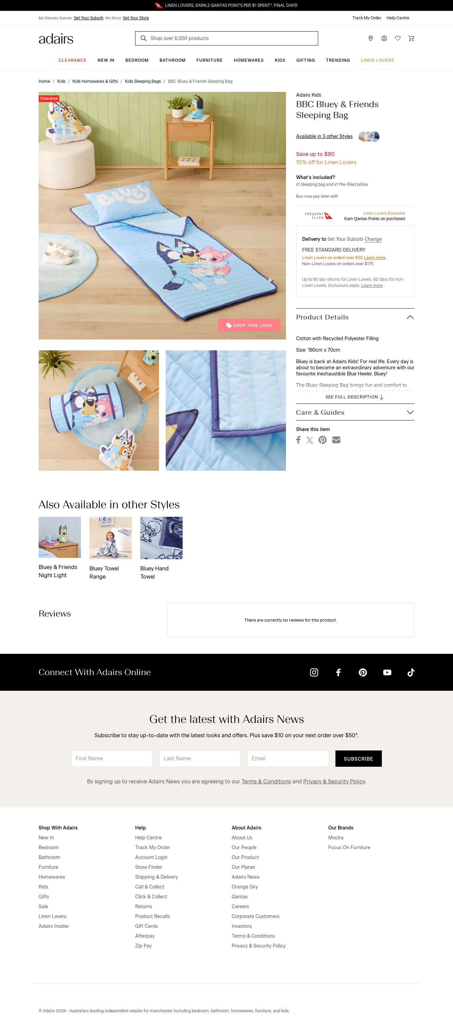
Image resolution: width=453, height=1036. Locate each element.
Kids (280, 60)
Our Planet (243, 867)
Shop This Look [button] (249, 325)
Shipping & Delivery (156, 877)
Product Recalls (152, 916)
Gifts (44, 897)
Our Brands (340, 828)
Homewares (249, 60)
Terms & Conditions (266, 781)
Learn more (375, 257)
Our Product (245, 857)
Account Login (151, 857)
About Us (242, 838)
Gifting (305, 60)
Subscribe (358, 759)
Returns (143, 907)
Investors (242, 926)
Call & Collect (149, 887)
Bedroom (137, 60)
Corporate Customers (256, 916)
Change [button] (373, 239)
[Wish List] (397, 38)
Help (140, 828)
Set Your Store (136, 18)
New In (106, 60)
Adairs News (246, 877)
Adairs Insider (54, 926)
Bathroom (173, 60)
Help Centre (398, 18)
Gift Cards (146, 926)
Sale (43, 907)
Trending (338, 60)
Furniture (210, 60)
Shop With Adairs (58, 828)
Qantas (240, 897)
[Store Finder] (370, 38)
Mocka (336, 838)
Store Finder (148, 867)
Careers (240, 907)
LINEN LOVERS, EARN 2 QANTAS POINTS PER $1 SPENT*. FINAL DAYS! (231, 5)
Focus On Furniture (349, 848)
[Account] (384, 38)
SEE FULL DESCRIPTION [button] (355, 397)
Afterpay (145, 936)
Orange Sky (245, 887)
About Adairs (246, 828)
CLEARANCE (73, 60)
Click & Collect (151, 897)
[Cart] (411, 38)
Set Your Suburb (88, 18)
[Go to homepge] (56, 38)
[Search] (145, 39)
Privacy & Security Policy (334, 781)
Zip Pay (143, 946)
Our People (244, 848)
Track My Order (366, 18)
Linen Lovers (377, 60)
